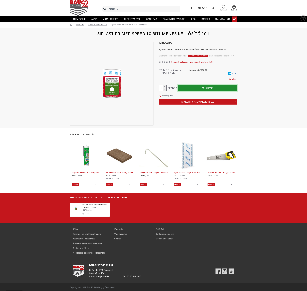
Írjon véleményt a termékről (201, 62)
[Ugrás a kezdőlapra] (71, 25)
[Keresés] (104, 9)
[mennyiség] (162, 88)
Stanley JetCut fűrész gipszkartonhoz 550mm (222, 172)
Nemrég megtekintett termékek (86, 198)
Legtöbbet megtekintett (117, 198)
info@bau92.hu (102, 276)
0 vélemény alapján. (179, 62)
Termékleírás (165, 43)
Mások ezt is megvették (82, 134)
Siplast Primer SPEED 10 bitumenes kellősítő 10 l (95, 205)
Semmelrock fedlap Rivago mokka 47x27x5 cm (120, 172)
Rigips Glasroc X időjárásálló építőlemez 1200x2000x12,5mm (188, 172)
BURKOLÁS (80, 25)
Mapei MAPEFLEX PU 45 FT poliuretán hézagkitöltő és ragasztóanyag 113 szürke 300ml (86, 172)
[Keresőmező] (143, 9)
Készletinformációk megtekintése (197, 102)
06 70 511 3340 (134, 276)
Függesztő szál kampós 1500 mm (154, 172)
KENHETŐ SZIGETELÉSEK (97, 25)
